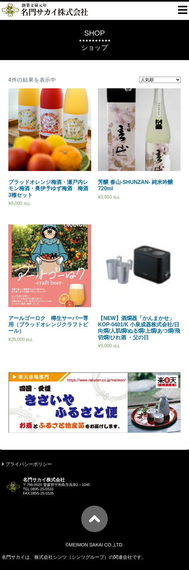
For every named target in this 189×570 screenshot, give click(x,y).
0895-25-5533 (42, 489)
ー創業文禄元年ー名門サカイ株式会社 (45, 10)
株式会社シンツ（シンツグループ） (71, 557)
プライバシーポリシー (27, 464)
